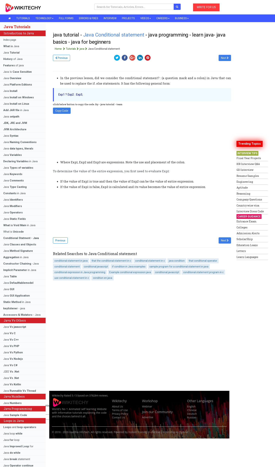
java (84, 48)
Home (60, 48)
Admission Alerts (247, 233)
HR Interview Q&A (248, 164)
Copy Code (61, 110)
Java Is (17, 71)
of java (13, 65)
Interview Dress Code (250, 211)
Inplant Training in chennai (144, 432)
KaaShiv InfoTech (79, 432)
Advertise (147, 417)
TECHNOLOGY (44, 18)
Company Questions (249, 199)
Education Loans (247, 245)
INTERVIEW (110, 18)
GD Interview (244, 170)
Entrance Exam (246, 221)
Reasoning (243, 193)
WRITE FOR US (206, 7)
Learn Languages (247, 257)
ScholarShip (244, 239)
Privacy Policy (120, 413)
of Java (12, 59)
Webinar (147, 406)
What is (13, 231)
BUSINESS (182, 18)
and (19, 427)
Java (11, 46)
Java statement (16, 459)
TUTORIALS (23, 18)
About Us (117, 406)
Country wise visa (247, 205)
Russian (191, 417)
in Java (16, 110)
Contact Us (118, 417)
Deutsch (192, 413)
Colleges (241, 227)
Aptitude (242, 187)
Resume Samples (247, 176)
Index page (9, 39)
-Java (21, 263)
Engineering (244, 181)
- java (14, 308)
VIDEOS (145, 18)
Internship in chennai (175, 432)
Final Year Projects (248, 158)
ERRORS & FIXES (88, 18)
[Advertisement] (251, 316)
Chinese (192, 410)
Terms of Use (120, 410)
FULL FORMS (66, 18)
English (191, 406)
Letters (241, 251)
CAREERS (163, 18)
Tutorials (73, 48)
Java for (18, 446)
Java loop (12, 433)
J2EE (11, 371)
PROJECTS (128, 18)
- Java (22, 314)
